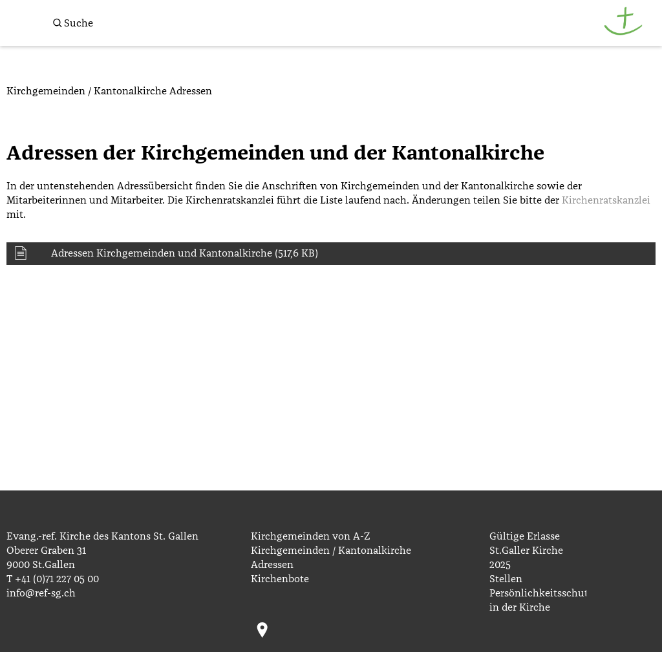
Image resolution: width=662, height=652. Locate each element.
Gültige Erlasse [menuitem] (524, 536)
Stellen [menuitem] (505, 579)
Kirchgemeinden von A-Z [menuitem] (310, 536)
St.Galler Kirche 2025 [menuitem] (526, 557)
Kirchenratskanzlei (606, 200)
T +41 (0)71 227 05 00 (52, 579)
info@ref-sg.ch (41, 593)
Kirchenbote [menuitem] (280, 579)
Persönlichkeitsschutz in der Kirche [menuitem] (538, 600)
